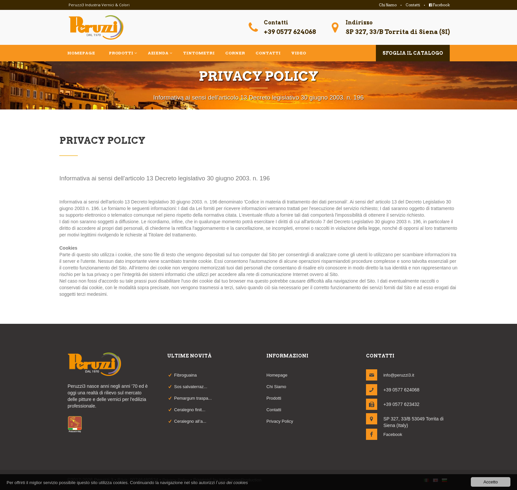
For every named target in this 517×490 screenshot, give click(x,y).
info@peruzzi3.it (398, 375)
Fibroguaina (185, 375)
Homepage (277, 375)
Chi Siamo (388, 5)
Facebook (439, 5)
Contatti (413, 5)
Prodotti (273, 398)
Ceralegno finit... (189, 409)
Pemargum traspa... (193, 398)
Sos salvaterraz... (190, 386)
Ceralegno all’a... (190, 421)
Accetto (490, 481)
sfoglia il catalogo (412, 53)
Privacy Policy (279, 421)
